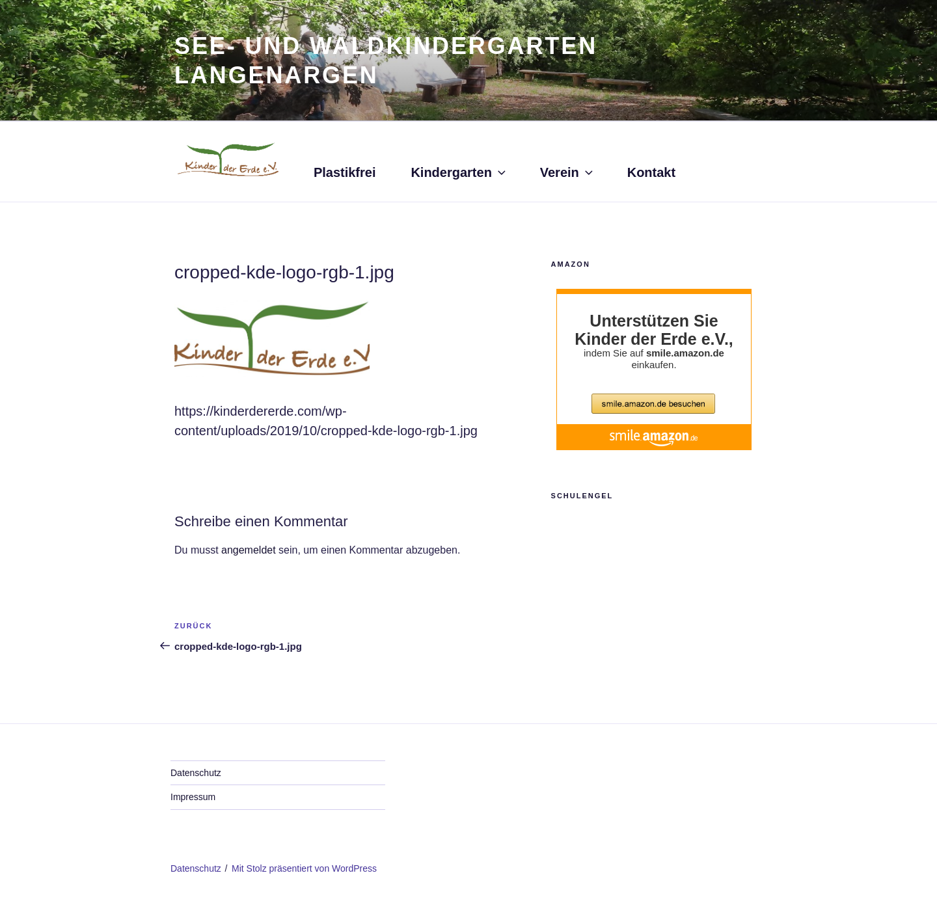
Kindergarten (459, 172)
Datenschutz (195, 773)
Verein (567, 172)
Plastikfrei (345, 172)
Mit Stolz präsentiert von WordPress (304, 868)
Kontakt (651, 172)
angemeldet (248, 550)
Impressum (192, 797)
